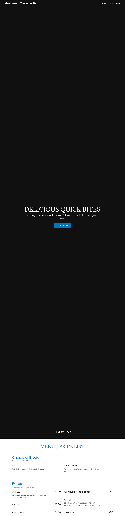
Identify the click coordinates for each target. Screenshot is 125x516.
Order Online (62, 226)
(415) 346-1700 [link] (62, 431)
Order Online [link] (115, 3)
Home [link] (104, 3)
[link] (24, 3)
